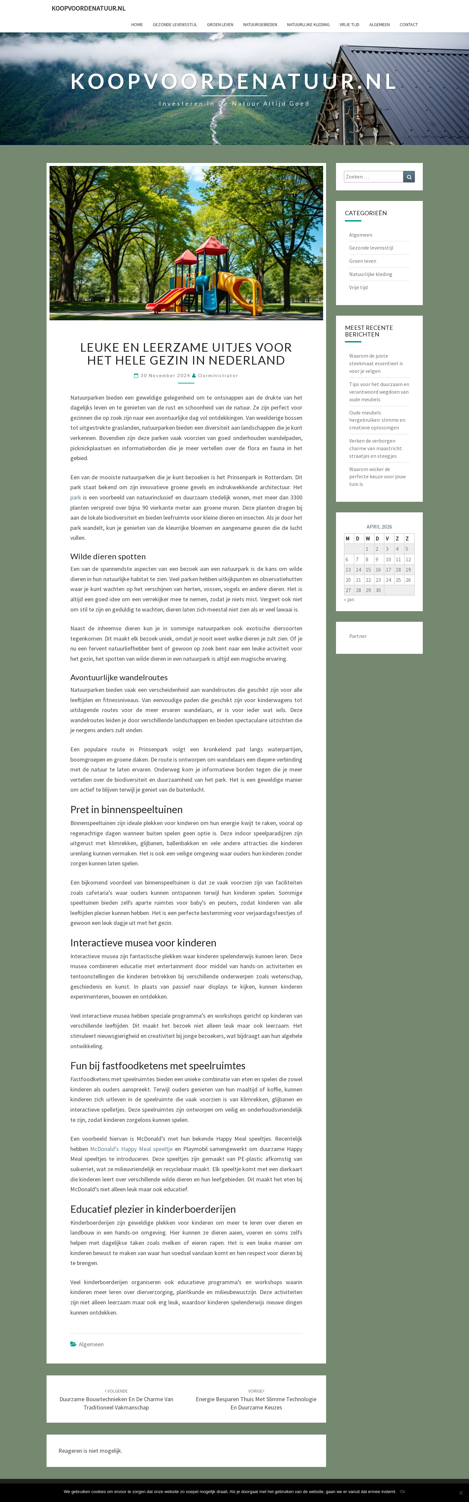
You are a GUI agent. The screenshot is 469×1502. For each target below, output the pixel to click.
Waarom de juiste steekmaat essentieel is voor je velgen (376, 363)
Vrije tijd (349, 24)
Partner (358, 636)
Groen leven (220, 24)
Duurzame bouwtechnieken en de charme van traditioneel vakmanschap (116, 1399)
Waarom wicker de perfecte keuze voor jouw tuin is (377, 477)
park (75, 497)
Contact (409, 24)
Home (137, 24)
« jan (349, 599)
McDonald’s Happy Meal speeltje (131, 1149)
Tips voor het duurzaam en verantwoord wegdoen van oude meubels (379, 392)
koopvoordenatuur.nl (88, 8)
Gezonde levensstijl (175, 24)
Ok (402, 1491)
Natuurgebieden (260, 24)
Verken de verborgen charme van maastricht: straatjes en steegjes (376, 448)
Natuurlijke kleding (308, 24)
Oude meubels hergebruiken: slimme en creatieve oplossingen (377, 420)
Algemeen (379, 24)
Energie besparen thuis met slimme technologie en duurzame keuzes (256, 1399)
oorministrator (218, 375)
